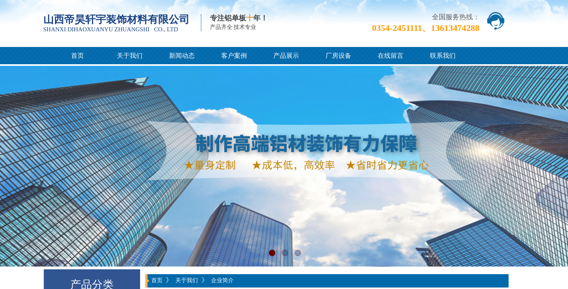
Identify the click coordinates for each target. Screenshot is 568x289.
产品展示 (286, 55)
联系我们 (443, 55)
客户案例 (234, 55)
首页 (77, 55)
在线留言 (390, 55)
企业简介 (222, 280)
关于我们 (130, 55)
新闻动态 (182, 55)
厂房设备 (338, 55)
